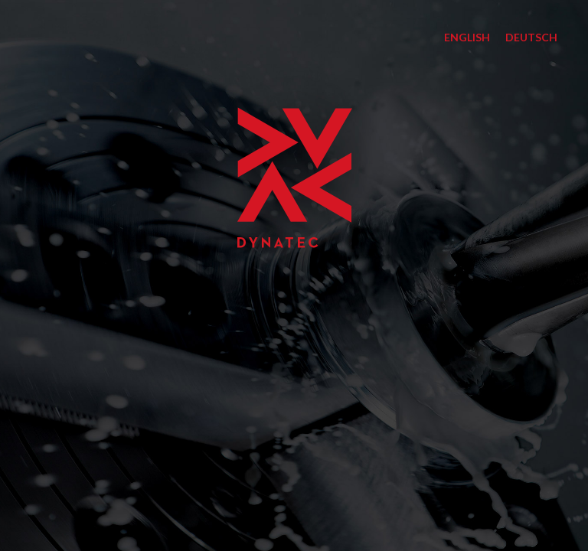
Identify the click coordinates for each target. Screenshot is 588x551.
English (467, 37)
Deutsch (531, 37)
